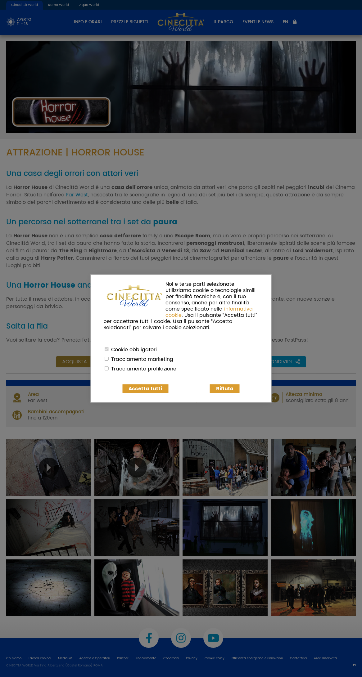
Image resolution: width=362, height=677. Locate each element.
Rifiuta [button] (224, 389)
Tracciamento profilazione (143, 369)
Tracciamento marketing (142, 359)
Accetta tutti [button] (145, 389)
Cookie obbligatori (134, 350)
